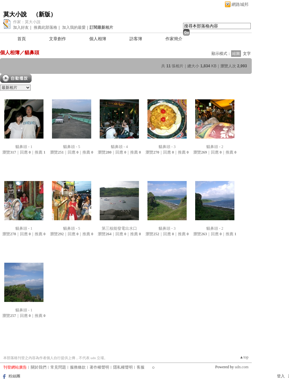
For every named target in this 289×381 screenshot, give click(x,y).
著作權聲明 (99, 367)
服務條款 (78, 367)
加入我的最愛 (74, 27)
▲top (244, 357)
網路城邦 (239, 4)
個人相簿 (97, 38)
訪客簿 (135, 38)
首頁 (21, 38)
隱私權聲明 (123, 367)
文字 (247, 53)
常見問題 (58, 367)
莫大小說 (15, 14)
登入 (281, 376)
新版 (44, 14)
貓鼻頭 (32, 52)
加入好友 (21, 27)
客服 (140, 367)
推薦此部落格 (45, 27)
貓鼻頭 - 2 (214, 146)
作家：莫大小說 (27, 22)
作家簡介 (173, 38)
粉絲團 (14, 376)
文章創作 (57, 38)
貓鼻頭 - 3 (167, 146)
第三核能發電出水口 (119, 228)
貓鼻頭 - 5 (71, 146)
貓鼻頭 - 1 (23, 146)
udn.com (241, 367)
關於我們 (38, 367)
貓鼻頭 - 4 (119, 146)
